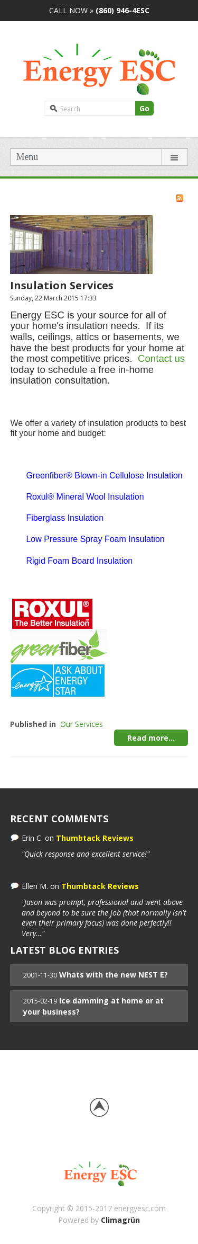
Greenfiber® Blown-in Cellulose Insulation (104, 475)
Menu (27, 157)
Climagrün (120, 1220)
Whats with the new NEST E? (113, 975)
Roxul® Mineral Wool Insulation (85, 496)
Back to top (99, 1107)
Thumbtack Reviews (95, 838)
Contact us (161, 358)
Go (144, 108)
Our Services (81, 724)
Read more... (151, 738)
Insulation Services (62, 285)
